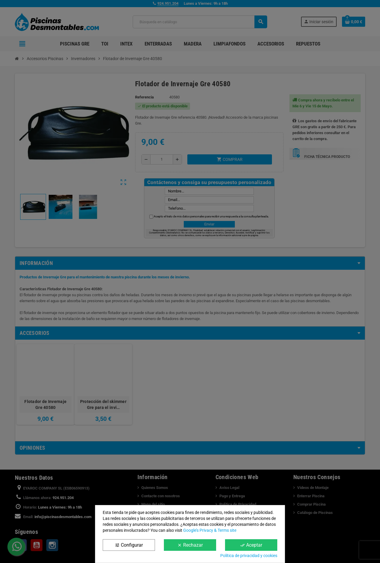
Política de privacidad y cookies (248, 555)
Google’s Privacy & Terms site (209, 530)
